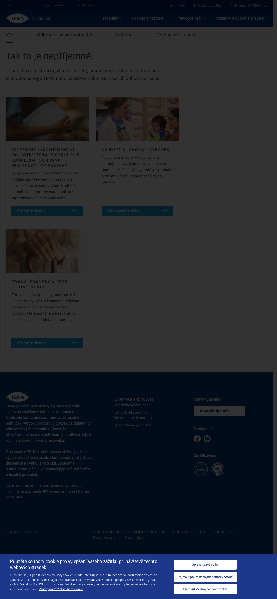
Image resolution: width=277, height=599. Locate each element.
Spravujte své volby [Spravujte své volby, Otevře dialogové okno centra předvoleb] (205, 564)
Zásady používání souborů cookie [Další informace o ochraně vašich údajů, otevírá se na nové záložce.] (61, 589)
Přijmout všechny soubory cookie (205, 589)
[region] (138, 576)
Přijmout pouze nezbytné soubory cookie (205, 577)
